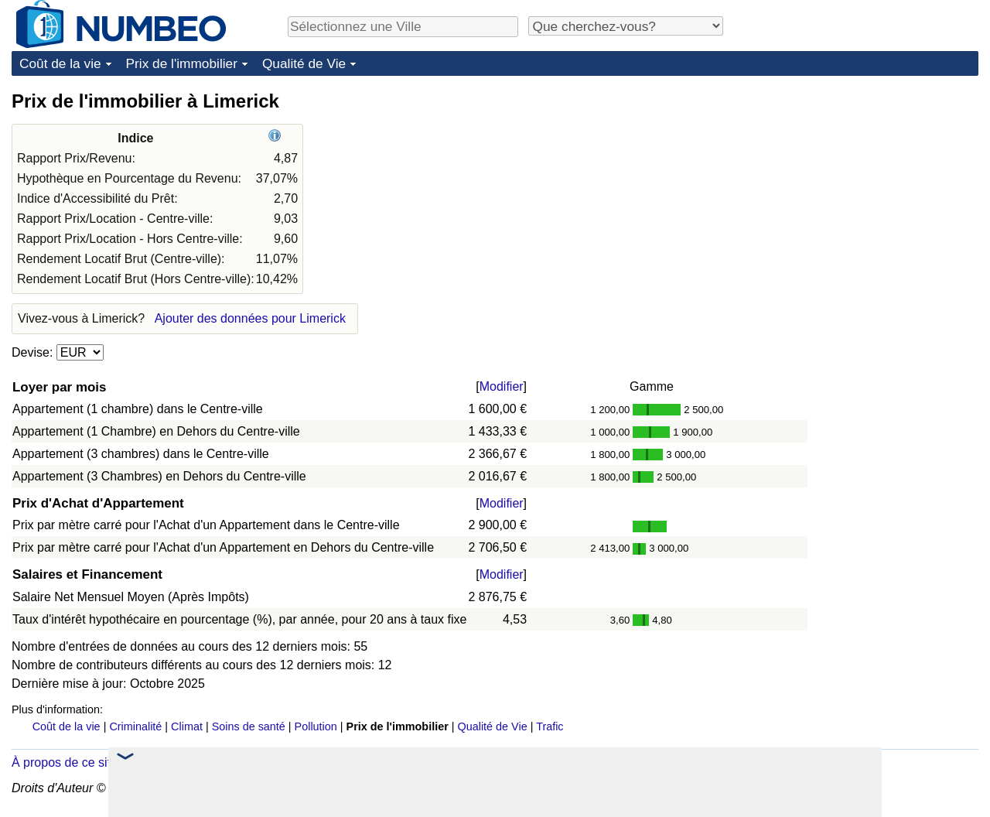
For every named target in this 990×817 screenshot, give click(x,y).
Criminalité (135, 726)
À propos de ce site (65, 762)
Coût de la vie (60, 63)
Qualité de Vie (304, 63)
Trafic (549, 726)
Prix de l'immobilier (181, 63)
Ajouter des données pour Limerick (250, 318)
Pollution (316, 726)
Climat (187, 726)
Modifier (502, 386)
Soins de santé (248, 726)
